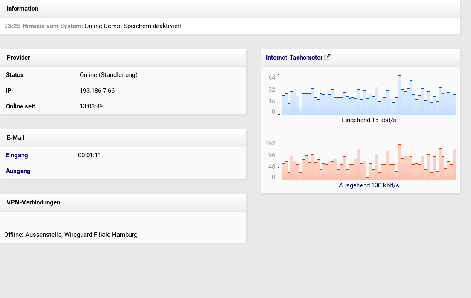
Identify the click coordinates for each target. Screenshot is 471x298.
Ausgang (18, 171)
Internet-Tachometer (298, 57)
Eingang (17, 155)
